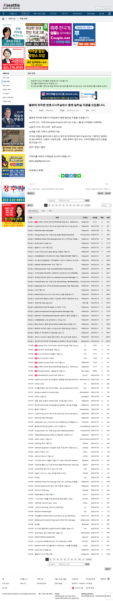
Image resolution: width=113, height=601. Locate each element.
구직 (50, 211)
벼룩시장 (25, 13)
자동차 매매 (7, 101)
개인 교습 (6, 77)
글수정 (100, 193)
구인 (43, 211)
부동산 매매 (7, 89)
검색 (87, 200)
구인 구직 (6, 81)
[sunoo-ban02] (60, 34)
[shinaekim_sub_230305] (13, 58)
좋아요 (32, 184)
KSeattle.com (16, 594)
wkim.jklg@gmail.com (39, 160)
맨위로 (105, 579)
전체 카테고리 (33, 211)
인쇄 (106, 184)
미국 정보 (53, 13)
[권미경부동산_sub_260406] (13, 34)
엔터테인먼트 (77, 13)
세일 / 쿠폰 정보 (8, 97)
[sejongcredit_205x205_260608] (13, 141)
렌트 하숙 (6, 85)
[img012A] (13, 116)
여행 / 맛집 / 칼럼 (39, 13)
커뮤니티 (65, 13)
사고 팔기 (6, 93)
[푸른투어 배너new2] (84, 34)
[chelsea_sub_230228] (13, 215)
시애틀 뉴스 (13, 13)
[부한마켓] (13, 165)
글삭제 (107, 193)
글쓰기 (30, 205)
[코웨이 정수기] (13, 190)
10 (78, 205)
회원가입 (107, 8)
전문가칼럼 (91, 13)
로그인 (99, 8)
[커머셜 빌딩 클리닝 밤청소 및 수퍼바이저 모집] (36, 58)
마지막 (87, 205)
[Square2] (36, 34)
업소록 (101, 13)
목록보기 (31, 193)
